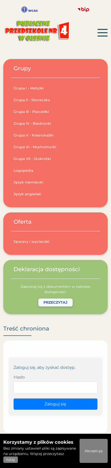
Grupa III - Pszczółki (31, 111)
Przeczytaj (55, 302)
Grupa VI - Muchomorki (35, 147)
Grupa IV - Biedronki (32, 123)
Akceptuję (94, 451)
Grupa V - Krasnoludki (33, 135)
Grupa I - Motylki (29, 88)
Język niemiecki (28, 182)
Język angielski (27, 194)
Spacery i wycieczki (31, 241)
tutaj (10, 459)
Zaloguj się (55, 404)
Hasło (19, 377)
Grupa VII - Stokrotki (32, 158)
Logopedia (23, 170)
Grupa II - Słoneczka (32, 100)
